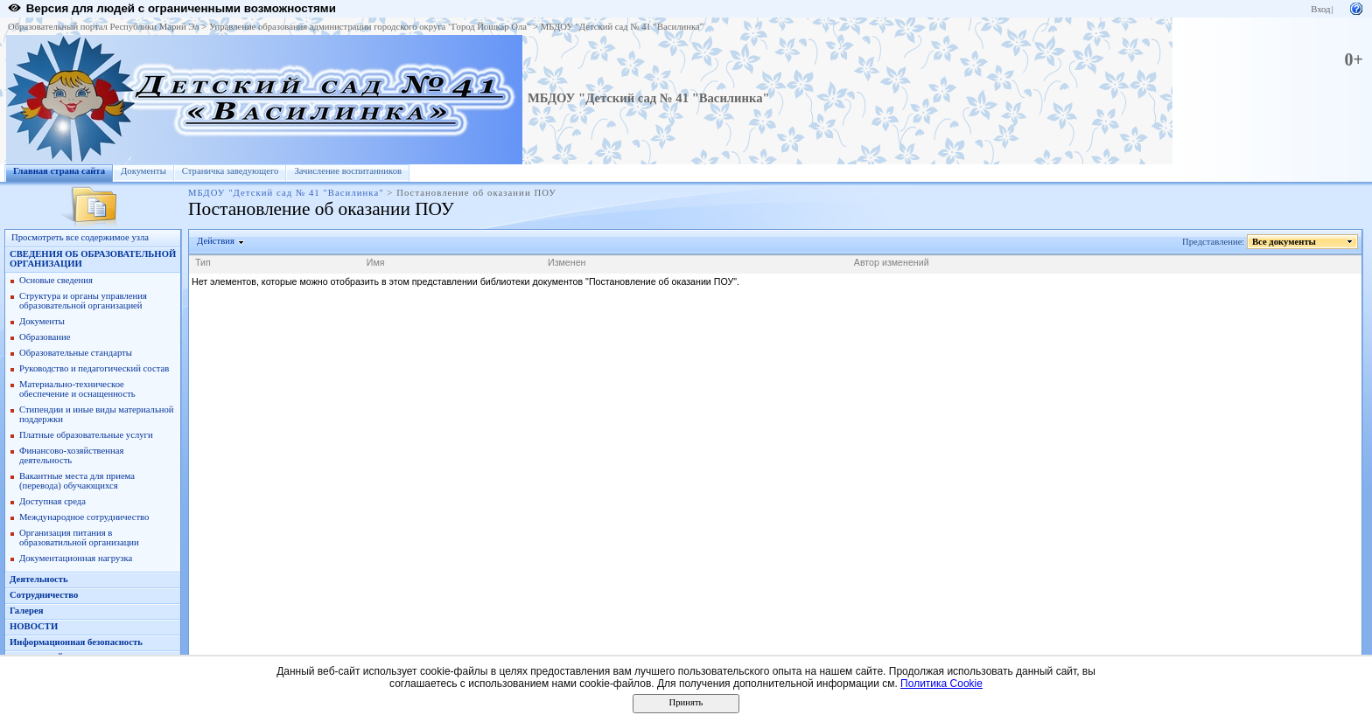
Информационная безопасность (76, 642)
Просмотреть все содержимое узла (80, 237)
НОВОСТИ (34, 626)
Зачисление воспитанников (348, 171)
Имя (376, 262)
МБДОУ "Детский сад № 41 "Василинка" (622, 26)
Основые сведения (56, 280)
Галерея (26, 610)
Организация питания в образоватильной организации (79, 537)
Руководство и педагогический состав (94, 368)
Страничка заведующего (230, 171)
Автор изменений (891, 262)
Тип (203, 262)
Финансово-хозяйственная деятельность (71, 455)
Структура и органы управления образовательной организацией (83, 300)
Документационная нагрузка (75, 558)
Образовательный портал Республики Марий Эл (104, 26)
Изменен (567, 262)
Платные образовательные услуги (86, 435)
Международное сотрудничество (84, 517)
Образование (44, 337)
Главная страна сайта (59, 171)
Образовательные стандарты (75, 353)
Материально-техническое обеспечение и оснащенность (77, 389)
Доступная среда (52, 501)
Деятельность (39, 579)
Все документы (1284, 241)
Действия (216, 241)
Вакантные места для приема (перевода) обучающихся (77, 480)
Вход (1320, 9)
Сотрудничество (44, 595)
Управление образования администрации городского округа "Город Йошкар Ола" (370, 26)
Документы (143, 171)
